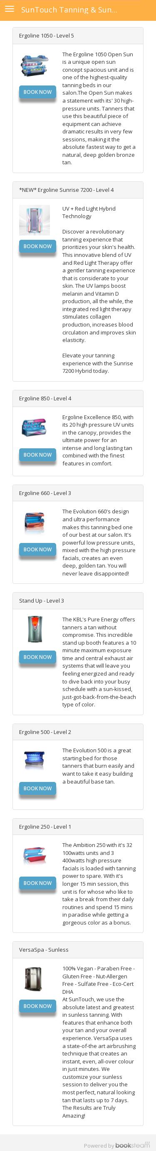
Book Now (38, 91)
